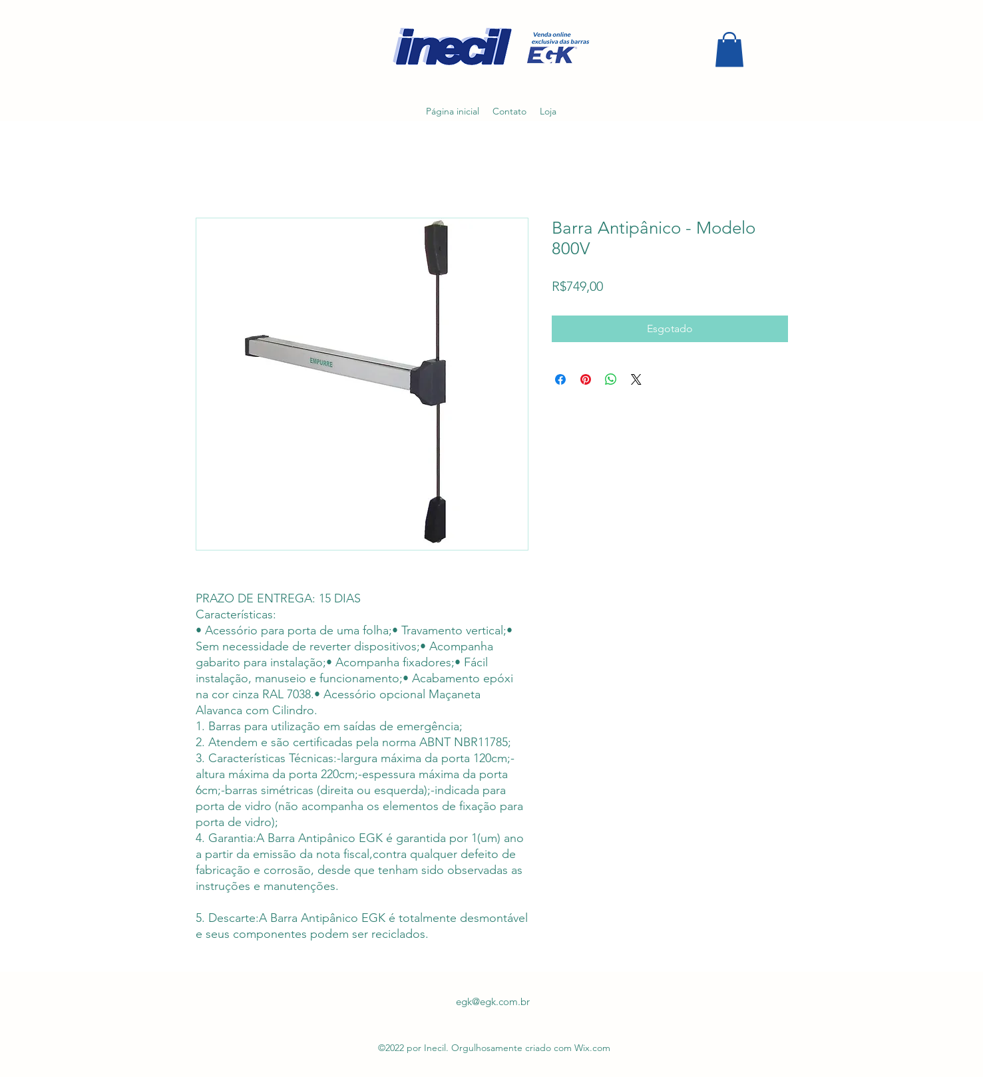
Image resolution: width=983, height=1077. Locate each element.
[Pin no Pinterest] (586, 379)
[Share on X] (636, 379)
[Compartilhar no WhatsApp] (611, 379)
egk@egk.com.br (493, 1001)
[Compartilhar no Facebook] (560, 379)
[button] (729, 49)
